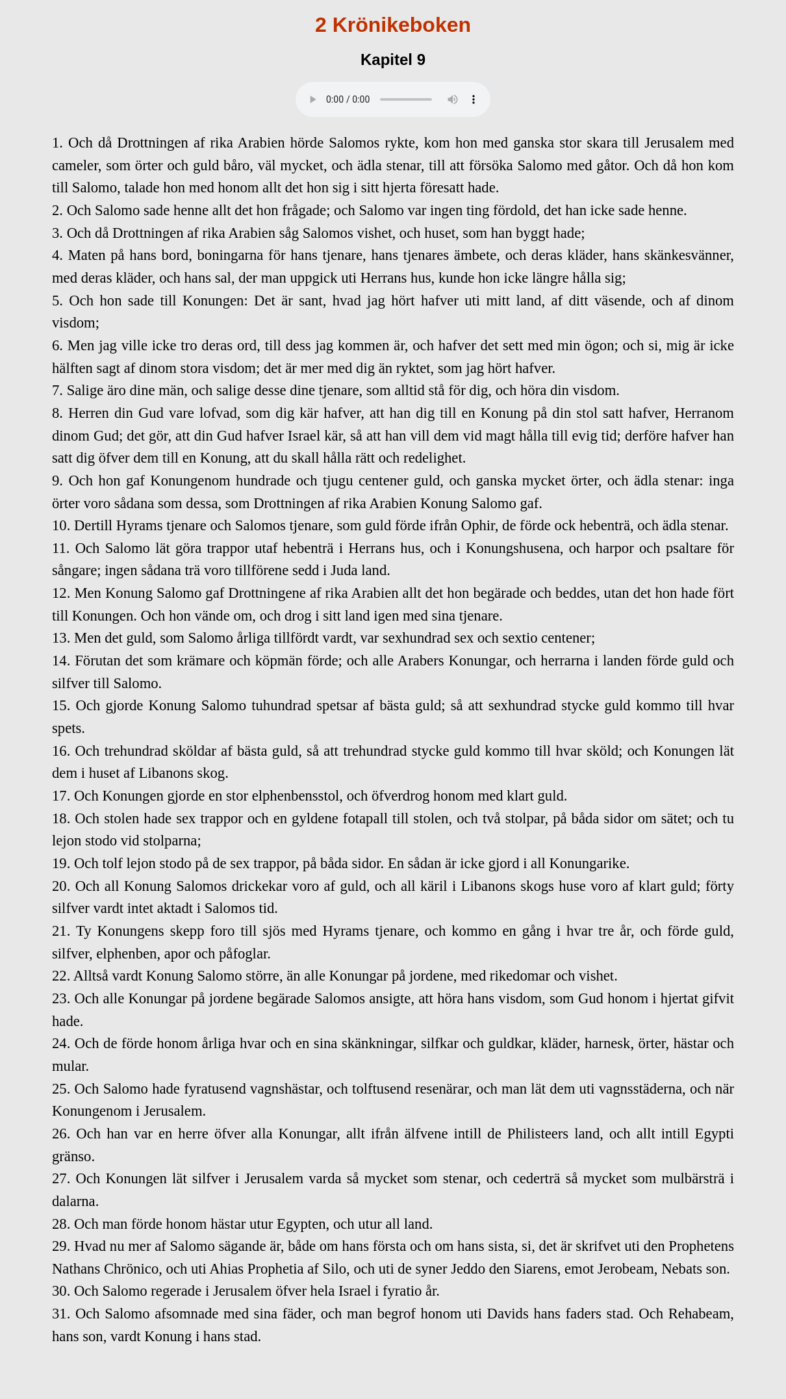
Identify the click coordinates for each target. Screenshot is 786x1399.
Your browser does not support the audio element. (393, 99)
